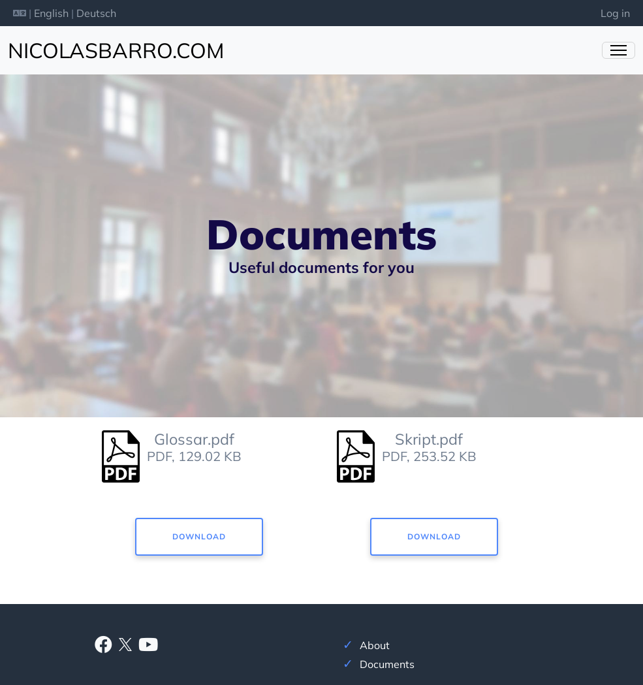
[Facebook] (103, 647)
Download (199, 536)
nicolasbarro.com (116, 50)
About (375, 645)
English (51, 13)
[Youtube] (148, 647)
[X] (125, 643)
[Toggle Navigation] (618, 50)
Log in (615, 13)
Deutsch (96, 13)
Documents (387, 664)
